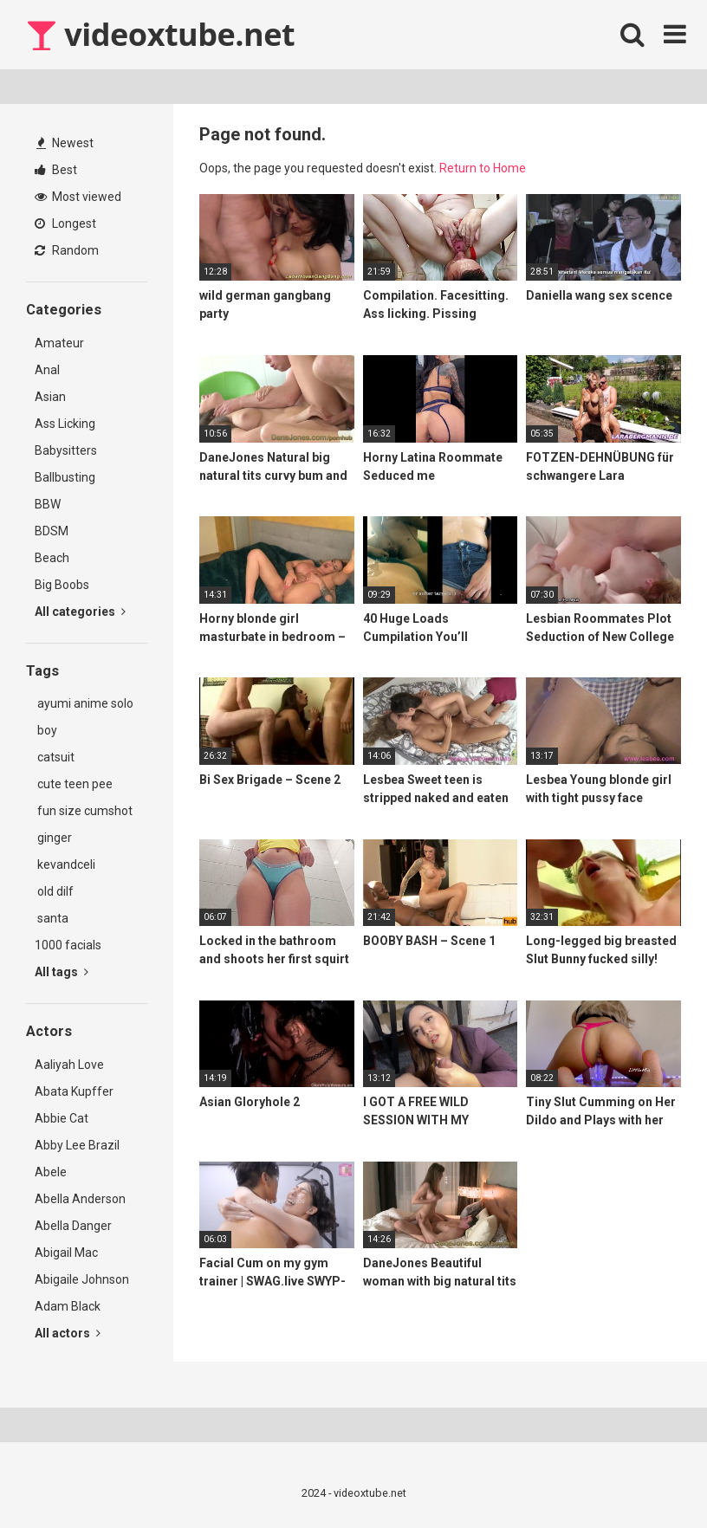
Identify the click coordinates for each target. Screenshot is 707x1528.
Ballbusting (65, 477)
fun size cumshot (84, 811)
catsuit (55, 757)
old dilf (54, 891)
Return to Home (482, 168)
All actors (68, 1333)
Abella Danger (73, 1226)
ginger (53, 838)
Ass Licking (65, 424)
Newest (65, 143)
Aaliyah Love (69, 1065)
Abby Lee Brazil (77, 1145)
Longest (65, 223)
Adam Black (68, 1306)
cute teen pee (74, 784)
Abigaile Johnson (82, 1279)
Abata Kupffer (74, 1091)
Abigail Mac (66, 1252)
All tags (61, 972)
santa (51, 918)
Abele (51, 1172)
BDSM (51, 531)
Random (67, 250)
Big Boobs (62, 585)
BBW (48, 504)
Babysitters (66, 450)
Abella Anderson (80, 1199)
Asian (50, 397)
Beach (52, 558)
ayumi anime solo (84, 703)
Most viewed (78, 197)
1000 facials (68, 945)
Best (56, 170)
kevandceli (65, 864)
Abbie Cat (61, 1118)
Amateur (59, 343)
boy (46, 730)
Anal (47, 370)
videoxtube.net (160, 34)
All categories (80, 611)
